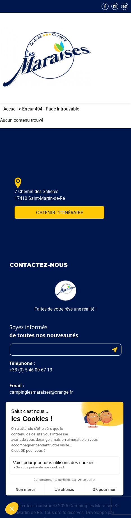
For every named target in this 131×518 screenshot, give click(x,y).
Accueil (10, 109)
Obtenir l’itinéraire (59, 212)
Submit (115, 349)
